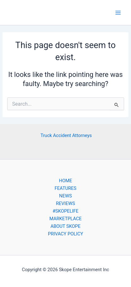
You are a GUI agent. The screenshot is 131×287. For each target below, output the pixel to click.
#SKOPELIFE (65, 211)
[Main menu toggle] (118, 12)
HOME (65, 181)
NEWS (65, 196)
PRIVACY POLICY (65, 234)
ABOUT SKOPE (65, 226)
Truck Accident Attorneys (66, 135)
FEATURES (65, 188)
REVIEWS (65, 203)
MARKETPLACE (65, 218)
